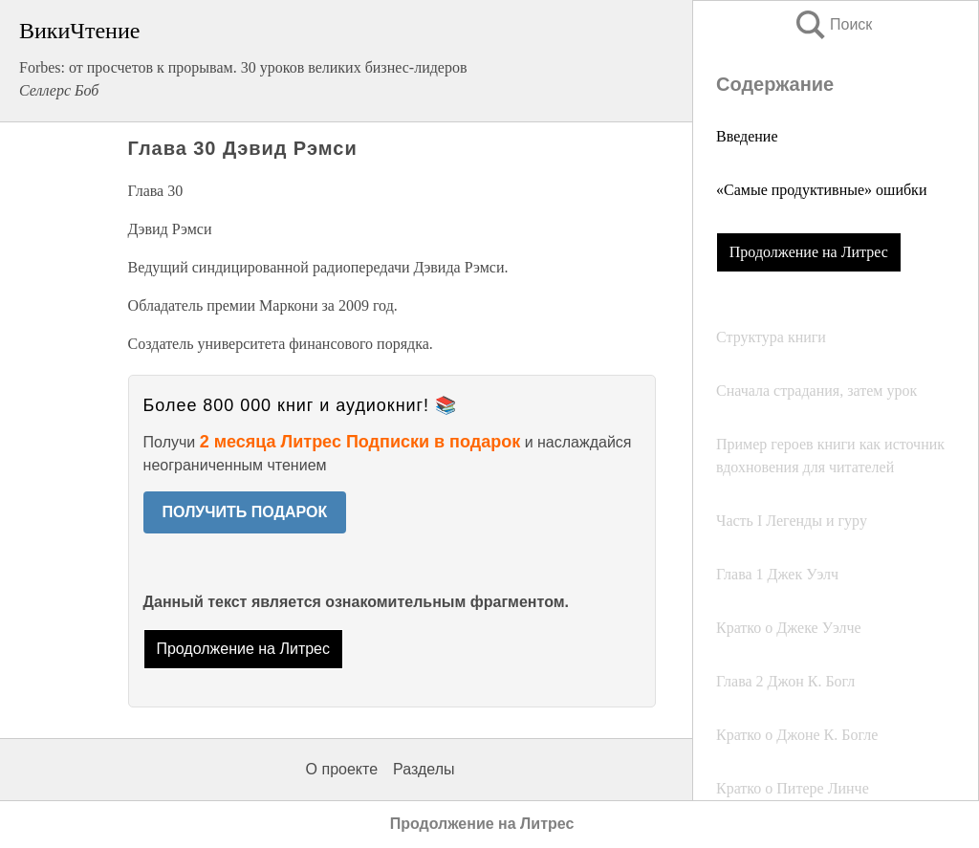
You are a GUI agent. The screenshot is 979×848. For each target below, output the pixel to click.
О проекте (342, 769)
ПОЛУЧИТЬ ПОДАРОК (245, 512)
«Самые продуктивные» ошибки (821, 190)
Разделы (423, 769)
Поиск (833, 24)
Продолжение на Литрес (808, 252)
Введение (747, 136)
